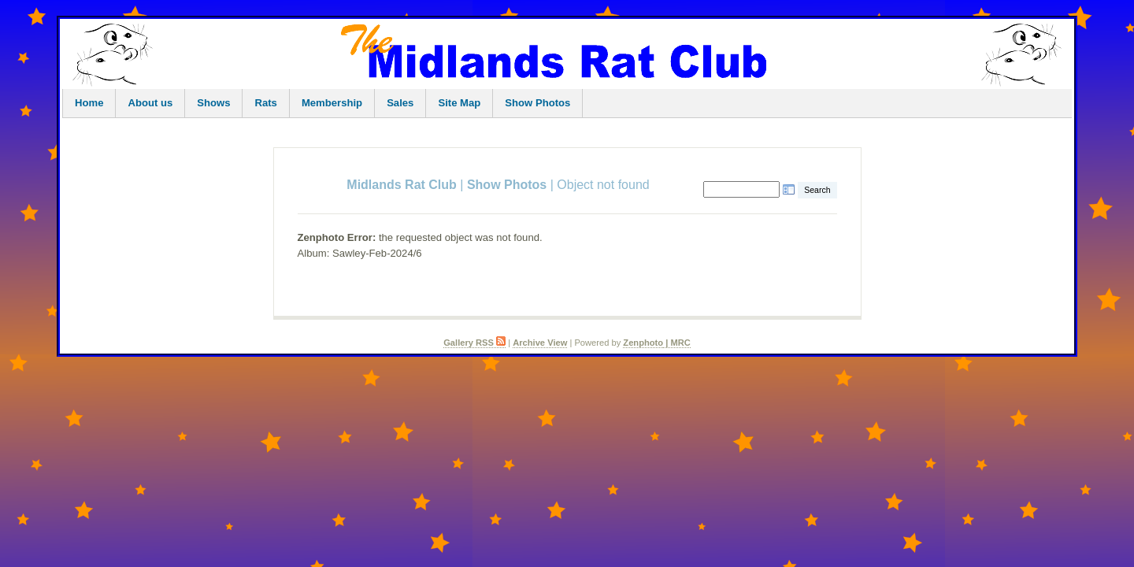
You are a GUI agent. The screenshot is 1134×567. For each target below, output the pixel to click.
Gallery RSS (474, 342)
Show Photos (537, 103)
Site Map (459, 103)
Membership (332, 103)
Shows (213, 103)
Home (89, 103)
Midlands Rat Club (401, 184)
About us (150, 103)
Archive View (540, 342)
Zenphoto (643, 342)
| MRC (677, 342)
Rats (265, 103)
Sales (400, 103)
